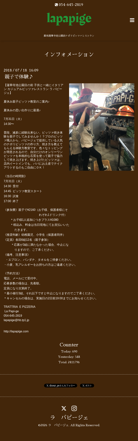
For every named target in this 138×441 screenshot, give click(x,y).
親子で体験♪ (19, 76)
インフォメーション (69, 54)
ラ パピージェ (69, 417)
